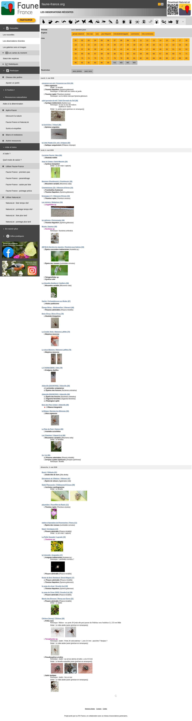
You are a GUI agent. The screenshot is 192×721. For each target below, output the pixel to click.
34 (180, 45)
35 (186, 45)
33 (173, 45)
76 (102, 58)
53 (186, 49)
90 (76, 63)
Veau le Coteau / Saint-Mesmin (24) (55, 161)
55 (82, 54)
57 (95, 54)
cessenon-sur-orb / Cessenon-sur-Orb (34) (57, 83)
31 (160, 45)
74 (89, 58)
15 (167, 40)
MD (121, 63)
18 (186, 40)
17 (180, 40)
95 (108, 63)
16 (173, 40)
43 (121, 49)
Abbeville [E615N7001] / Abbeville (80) (56, 394)
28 (128, 45)
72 (76, 58)
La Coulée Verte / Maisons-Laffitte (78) (56, 332)
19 (76, 45)
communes (135, 34)
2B (147, 45)
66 (154, 54)
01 (76, 40)
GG (114, 63)
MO (134, 63)
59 (108, 54)
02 (82, 40)
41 (108, 49)
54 (76, 54)
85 (160, 58)
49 (160, 49)
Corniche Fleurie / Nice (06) (52, 155)
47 (147, 49)
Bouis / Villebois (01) (49, 472)
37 (82, 49)
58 (102, 54)
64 (141, 54)
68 (167, 54)
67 (160, 54)
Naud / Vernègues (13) (50, 529)
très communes (147, 34)
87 (173, 58)
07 (115, 40)
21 (82, 45)
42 (115, 49)
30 (154, 45)
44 (128, 49)
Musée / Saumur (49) (49, 226)
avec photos (77, 71)
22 (89, 45)
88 (180, 58)
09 (128, 40)
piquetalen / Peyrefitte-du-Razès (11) (55, 505)
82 (141, 58)
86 (167, 58)
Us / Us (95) (46, 455)
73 (82, 58)
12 (147, 40)
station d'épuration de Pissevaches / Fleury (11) (59, 523)
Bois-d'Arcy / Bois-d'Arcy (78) (53, 314)
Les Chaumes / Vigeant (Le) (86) (53, 435)
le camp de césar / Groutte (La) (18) (55, 586)
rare (97, 34)
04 (95, 40)
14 (160, 40)
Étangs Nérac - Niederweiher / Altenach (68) (58, 307)
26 (115, 45)
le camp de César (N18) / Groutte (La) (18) (57, 592)
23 (95, 45)
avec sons (88, 71)
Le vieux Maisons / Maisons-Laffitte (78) (56, 350)
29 (134, 45)
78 (115, 58)
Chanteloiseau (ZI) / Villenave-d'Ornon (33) (57, 188)
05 (102, 40)
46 (141, 49)
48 (154, 49)
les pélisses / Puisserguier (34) (53, 220)
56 (89, 54)
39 (95, 49)
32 (167, 45)
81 (134, 58)
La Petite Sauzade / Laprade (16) (54, 537)
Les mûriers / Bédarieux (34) (52, 202)
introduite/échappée (121, 34)
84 (154, 58)
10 (134, 40)
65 (147, 54)
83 (147, 58)
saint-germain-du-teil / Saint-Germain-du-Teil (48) (60, 101)
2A (141, 45)
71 (186, 54)
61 (121, 54)
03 (89, 40)
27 (121, 45)
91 (82, 63)
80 (128, 58)
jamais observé (78, 34)
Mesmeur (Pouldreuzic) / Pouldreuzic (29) (57, 181)
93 (95, 63)
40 (102, 49)
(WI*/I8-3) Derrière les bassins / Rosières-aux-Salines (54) (63, 247)
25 (108, 45)
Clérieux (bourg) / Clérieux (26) (53, 618)
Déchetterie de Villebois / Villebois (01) (56, 479)
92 (89, 63)
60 (115, 54)
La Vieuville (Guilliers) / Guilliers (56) (55, 283)
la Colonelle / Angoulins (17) (52, 555)
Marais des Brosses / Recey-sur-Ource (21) (58, 599)
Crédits (105, 709)
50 (167, 49)
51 (173, 49)
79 (121, 58)
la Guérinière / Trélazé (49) (51, 125)
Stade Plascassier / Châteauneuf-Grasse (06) (58, 485)
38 (89, 49)
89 (186, 58)
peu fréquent (106, 34)
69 (173, 54)
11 (141, 40)
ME (128, 63)
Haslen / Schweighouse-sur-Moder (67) (56, 301)
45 (134, 49)
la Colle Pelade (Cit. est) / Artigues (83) (56, 143)
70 (180, 54)
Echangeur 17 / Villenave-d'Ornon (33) (56, 196)
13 (154, 40)
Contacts (98, 709)
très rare (90, 34)
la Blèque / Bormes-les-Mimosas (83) (55, 411)
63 (134, 54)
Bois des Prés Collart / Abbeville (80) (55, 405)
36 (76, 49)
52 (180, 49)
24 (102, 45)
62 (128, 54)
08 (121, 40)
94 (102, 63)
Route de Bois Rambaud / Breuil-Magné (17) (58, 578)
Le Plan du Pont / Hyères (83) (52, 429)
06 (108, 40)
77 (108, 58)
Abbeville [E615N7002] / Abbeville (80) (56, 386)
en (162, 4)
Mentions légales (90, 709)
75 (95, 58)
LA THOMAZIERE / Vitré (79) (52, 368)
